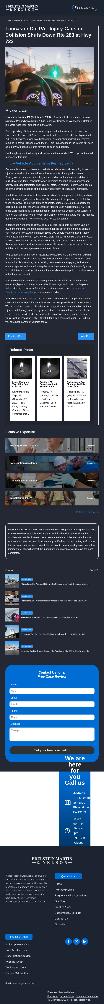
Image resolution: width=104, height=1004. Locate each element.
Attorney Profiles (64, 889)
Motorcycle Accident (17, 944)
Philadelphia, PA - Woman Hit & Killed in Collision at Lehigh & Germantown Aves (54, 584)
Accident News (26, 579)
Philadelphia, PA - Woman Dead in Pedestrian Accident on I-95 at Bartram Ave (54, 601)
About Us (60, 924)
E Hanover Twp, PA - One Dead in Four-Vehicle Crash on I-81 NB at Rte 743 (53, 634)
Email (14, 697)
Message (15, 724)
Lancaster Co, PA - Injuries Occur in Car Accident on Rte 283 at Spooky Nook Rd (55, 651)
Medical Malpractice (17, 973)
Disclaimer (52, 996)
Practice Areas (63, 906)
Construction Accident (18, 955)
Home (8, 21)
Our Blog (60, 901)
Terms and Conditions (87, 996)
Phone (14, 711)
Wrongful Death (14, 961)
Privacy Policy (67, 996)
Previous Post (15, 336)
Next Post (86, 336)
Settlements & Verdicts (68, 912)
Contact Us (61, 918)
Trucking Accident (15, 967)
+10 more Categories (87, 512)
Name (14, 684)
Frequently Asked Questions (71, 895)
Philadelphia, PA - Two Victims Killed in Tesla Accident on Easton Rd (49, 617)
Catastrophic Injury (16, 949)
